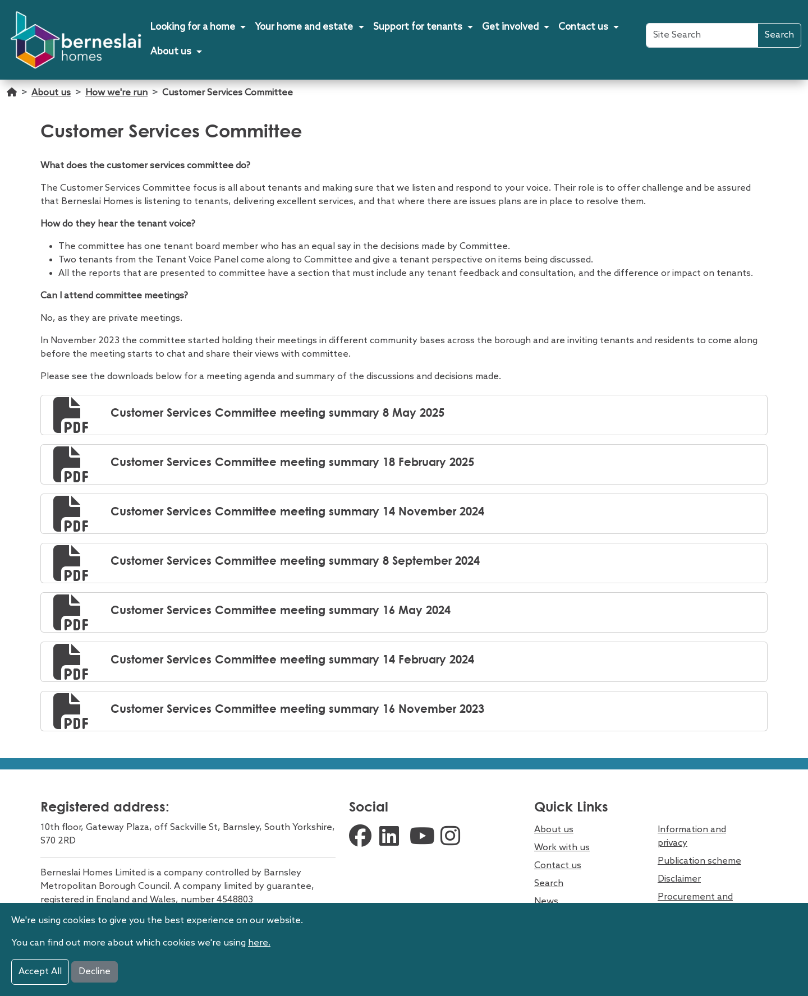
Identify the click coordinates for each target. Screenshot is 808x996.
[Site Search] (702, 35)
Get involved (510, 27)
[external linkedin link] (391, 838)
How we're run (116, 92)
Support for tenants (417, 27)
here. (259, 943)
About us (170, 52)
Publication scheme (699, 861)
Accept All (40, 971)
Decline (95, 971)
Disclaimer (679, 879)
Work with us (562, 847)
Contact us (583, 27)
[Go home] (12, 98)
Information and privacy (692, 836)
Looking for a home (192, 27)
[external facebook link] (361, 838)
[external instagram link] (452, 838)
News (546, 901)
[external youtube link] (422, 838)
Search (779, 35)
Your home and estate (304, 27)
